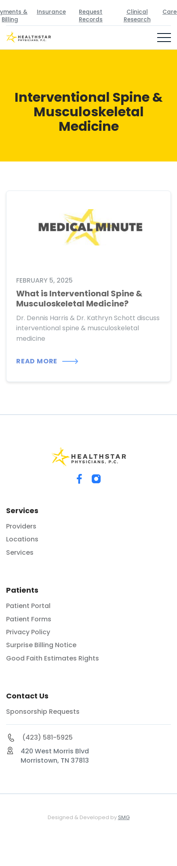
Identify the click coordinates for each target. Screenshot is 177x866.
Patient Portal (28, 606)
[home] (32, 37)
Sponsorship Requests (43, 711)
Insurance (51, 12)
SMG (124, 817)
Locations (22, 539)
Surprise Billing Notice (41, 645)
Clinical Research (137, 15)
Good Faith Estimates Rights (52, 658)
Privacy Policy (28, 632)
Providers (21, 526)
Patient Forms (28, 619)
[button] (164, 37)
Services (20, 552)
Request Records (91, 15)
